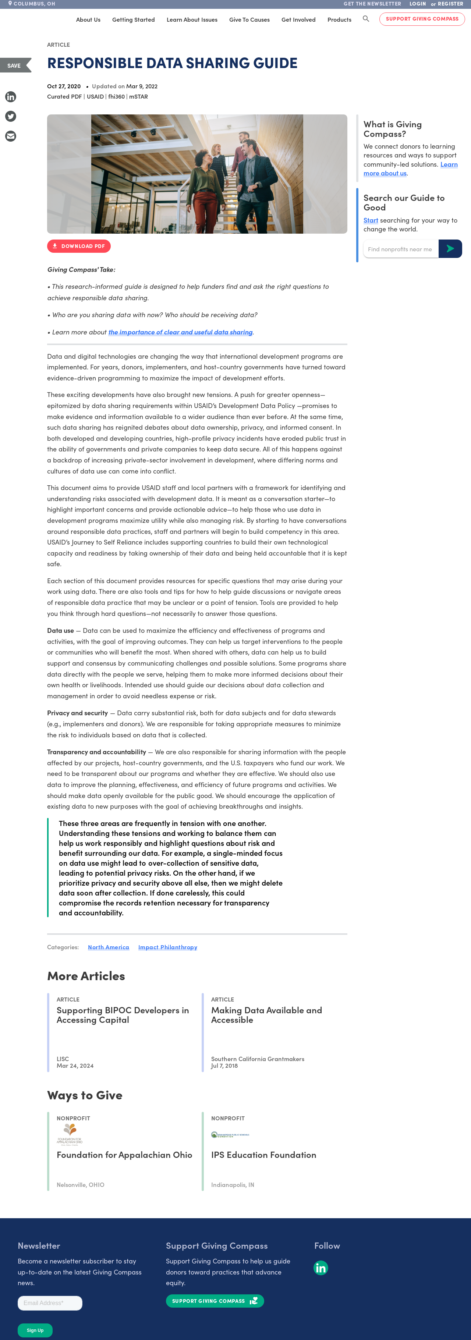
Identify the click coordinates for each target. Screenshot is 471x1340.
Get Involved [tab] (298, 19)
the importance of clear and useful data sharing (180, 331)
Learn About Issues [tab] (192, 19)
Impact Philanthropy (168, 947)
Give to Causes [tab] (249, 19)
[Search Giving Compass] (366, 19)
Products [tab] (339, 19)
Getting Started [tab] (133, 19)
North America (109, 947)
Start (371, 219)
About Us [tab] (88, 19)
